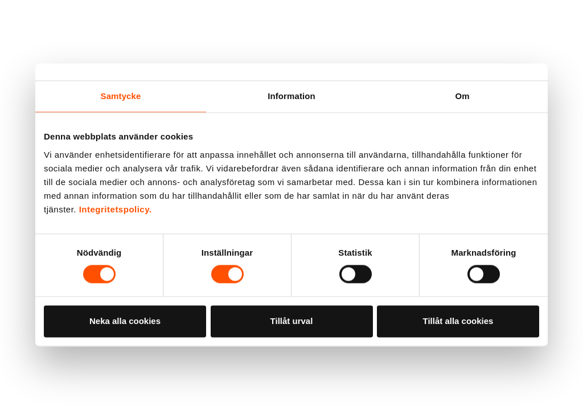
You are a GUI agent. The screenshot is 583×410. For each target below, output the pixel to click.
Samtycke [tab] (121, 96)
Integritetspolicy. (115, 209)
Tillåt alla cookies (458, 321)
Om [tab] (462, 96)
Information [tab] (291, 96)
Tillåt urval (291, 321)
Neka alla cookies (125, 321)
